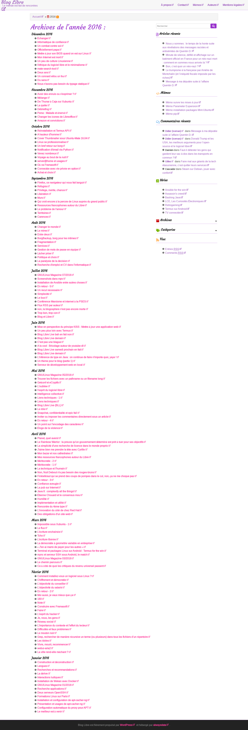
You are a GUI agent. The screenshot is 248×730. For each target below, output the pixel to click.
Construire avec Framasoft (52, 606)
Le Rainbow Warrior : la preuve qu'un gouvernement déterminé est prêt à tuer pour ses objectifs (90, 442)
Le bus (41, 297)
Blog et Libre (44, 316)
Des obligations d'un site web (53, 514)
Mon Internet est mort (49, 57)
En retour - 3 (44, 480)
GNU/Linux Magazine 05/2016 (54, 375)
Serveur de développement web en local (60, 365)
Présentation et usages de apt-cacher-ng (60, 704)
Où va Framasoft (46, 165)
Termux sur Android (176, 209)
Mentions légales (232, 5)
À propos (166, 5)
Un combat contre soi (49, 46)
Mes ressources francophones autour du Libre (63, 457)
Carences (42, 216)
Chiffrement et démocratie (51, 580)
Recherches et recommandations (55, 669)
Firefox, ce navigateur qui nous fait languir (60, 182)
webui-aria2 (44, 648)
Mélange (42, 97)
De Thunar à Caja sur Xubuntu (54, 101)
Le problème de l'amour (50, 209)
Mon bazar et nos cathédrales (53, 453)
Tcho (40, 535)
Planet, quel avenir (47, 438)
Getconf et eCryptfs (48, 382)
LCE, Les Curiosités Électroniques (184, 201)
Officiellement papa (48, 49)
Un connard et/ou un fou (50, 76)
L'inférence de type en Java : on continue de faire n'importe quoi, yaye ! (76, 357)
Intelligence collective (49, 394)
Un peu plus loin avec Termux (54, 330)
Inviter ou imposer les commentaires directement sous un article (72, 416)
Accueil (36, 16)
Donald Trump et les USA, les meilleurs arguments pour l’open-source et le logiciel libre (188, 142)
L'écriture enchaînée (48, 532)
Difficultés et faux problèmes (53, 629)
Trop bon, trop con (47, 313)
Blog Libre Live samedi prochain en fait (59, 349)
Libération (43, 194)
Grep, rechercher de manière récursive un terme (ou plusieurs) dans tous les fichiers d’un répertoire (92, 637)
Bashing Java (172, 197)
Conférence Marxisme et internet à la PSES (61, 301)
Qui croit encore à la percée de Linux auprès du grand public (71, 201)
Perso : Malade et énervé (51, 113)
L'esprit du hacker (47, 614)
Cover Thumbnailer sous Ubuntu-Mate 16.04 (62, 138)
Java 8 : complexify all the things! (55, 491)
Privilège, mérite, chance (51, 190)
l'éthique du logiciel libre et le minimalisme (61, 65)
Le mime (42, 230)
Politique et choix (47, 257)
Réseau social (45, 621)
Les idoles (43, 640)
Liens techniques (46, 401)
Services (42, 246)
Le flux (41, 528)
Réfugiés (42, 186)
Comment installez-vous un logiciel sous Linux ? (64, 576)
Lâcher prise (44, 253)
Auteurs (212, 5)
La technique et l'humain (51, 468)
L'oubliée (42, 386)
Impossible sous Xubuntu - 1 (53, 524)
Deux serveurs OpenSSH (51, 692)
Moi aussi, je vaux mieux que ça (55, 595)
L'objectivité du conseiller (51, 583)
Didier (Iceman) (173, 131)
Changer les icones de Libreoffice (56, 116)
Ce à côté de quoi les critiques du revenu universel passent (70, 566)
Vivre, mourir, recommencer (52, 644)
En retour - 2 (44, 591)
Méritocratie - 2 (45, 461)
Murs (40, 197)
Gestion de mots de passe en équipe (57, 249)
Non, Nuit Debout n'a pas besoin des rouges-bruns (65, 472)
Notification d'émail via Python (54, 149)
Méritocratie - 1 (45, 464)
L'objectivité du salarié (49, 587)
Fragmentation (45, 242)
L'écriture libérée (46, 539)
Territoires (42, 213)
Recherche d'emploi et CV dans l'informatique (63, 265)
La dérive (42, 673)
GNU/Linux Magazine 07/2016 (54, 275)
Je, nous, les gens (47, 618)
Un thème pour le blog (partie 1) (55, 361)
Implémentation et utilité (50, 502)
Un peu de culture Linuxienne (53, 61)
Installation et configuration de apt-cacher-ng (62, 700)
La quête (42, 105)
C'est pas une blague (49, 342)
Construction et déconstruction (54, 662)
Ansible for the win (175, 190)
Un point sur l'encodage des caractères (59, 424)
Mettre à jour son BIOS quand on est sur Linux (63, 53)
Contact (182, 5)
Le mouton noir (45, 633)
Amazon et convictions (50, 120)
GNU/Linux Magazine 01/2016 (54, 685)
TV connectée (173, 212)
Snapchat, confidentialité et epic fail (57, 413)
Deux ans (42, 72)
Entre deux (43, 234)
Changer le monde (47, 227)
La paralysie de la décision (52, 261)
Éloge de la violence (48, 428)
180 (39, 599)
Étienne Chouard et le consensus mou (58, 495)
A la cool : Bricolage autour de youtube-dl (60, 346)
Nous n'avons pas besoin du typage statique (62, 84)
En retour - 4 (44, 420)
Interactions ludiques (49, 677)
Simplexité (43, 294)
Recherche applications (50, 688)
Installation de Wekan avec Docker (56, 681)
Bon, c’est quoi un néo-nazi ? (182, 66)
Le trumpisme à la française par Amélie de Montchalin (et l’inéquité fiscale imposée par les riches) (189, 73)
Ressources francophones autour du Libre (60, 205)
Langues (42, 666)
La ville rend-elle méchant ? (52, 652)
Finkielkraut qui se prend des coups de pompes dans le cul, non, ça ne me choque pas (85, 476)
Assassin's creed (174, 193)
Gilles (168, 161)
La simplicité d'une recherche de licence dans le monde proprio (72, 445)
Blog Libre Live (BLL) (49, 405)
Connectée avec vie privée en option (57, 168)
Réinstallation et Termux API (53, 130)
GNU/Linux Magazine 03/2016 (54, 558)
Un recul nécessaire (48, 290)
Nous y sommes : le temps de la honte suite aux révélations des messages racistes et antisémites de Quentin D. (188, 47)
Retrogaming (172, 205)
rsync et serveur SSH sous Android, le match (62, 554)
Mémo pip (171, 113)
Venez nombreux (46, 153)
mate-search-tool (46, 68)
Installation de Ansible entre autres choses (61, 282)
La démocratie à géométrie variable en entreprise (64, 543)
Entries (172, 249)
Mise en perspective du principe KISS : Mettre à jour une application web (77, 327)
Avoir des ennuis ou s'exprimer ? (55, 94)
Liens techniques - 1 (48, 397)
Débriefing (43, 109)
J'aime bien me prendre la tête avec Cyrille (61, 449)
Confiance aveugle (48, 483)
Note (40, 602)
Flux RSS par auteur (48, 305)
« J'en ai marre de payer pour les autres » (60, 547)
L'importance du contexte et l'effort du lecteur (62, 625)
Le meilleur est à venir (49, 711)
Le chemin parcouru (48, 562)
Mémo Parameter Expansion (182, 106)
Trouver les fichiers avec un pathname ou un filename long (70, 378)
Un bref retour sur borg (49, 146)
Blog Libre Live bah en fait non (54, 334)
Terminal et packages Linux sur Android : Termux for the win (70, 551)
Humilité (42, 499)
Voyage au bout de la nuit (51, 157)
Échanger (42, 38)
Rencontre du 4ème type (51, 506)
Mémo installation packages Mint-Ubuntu (188, 110)
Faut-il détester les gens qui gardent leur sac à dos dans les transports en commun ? (187, 153)
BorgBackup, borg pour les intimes (56, 238)
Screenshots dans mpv (50, 278)
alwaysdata (159, 725)
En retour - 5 (44, 286)
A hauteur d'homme (48, 134)
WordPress (126, 725)
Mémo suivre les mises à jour (182, 102)
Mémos (197, 5)
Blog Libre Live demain (50, 338)
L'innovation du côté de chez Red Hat (58, 510)
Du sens (42, 80)
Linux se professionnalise (51, 142)
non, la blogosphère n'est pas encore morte (61, 309)
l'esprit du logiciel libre (49, 390)
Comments (174, 253)
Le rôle (41, 409)
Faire (40, 610)
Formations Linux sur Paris (52, 696)
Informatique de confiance (51, 42)
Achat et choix (45, 172)
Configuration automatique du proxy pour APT (63, 707)
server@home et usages (51, 161)
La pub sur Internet (47, 487)
